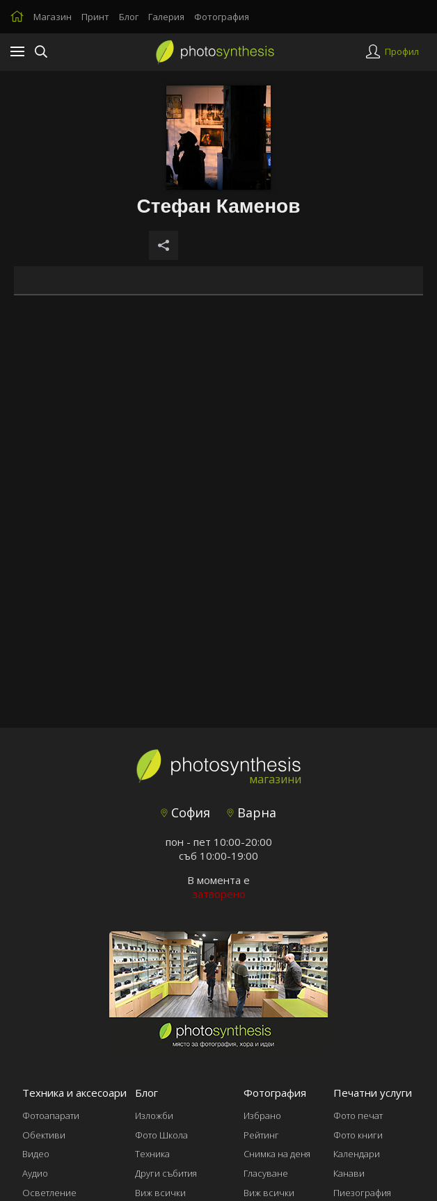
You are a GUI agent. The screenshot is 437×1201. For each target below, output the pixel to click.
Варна (251, 812)
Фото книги (358, 1135)
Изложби (154, 1115)
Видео (35, 1153)
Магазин (52, 16)
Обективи (43, 1135)
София (185, 812)
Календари (356, 1153)
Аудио (35, 1173)
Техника (152, 1153)
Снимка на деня (277, 1153)
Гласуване (266, 1173)
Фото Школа (161, 1135)
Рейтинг (261, 1135)
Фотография (221, 16)
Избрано (262, 1115)
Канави (349, 1173)
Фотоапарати (50, 1115)
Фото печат (358, 1115)
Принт (95, 16)
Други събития (166, 1173)
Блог (128, 16)
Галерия (166, 16)
